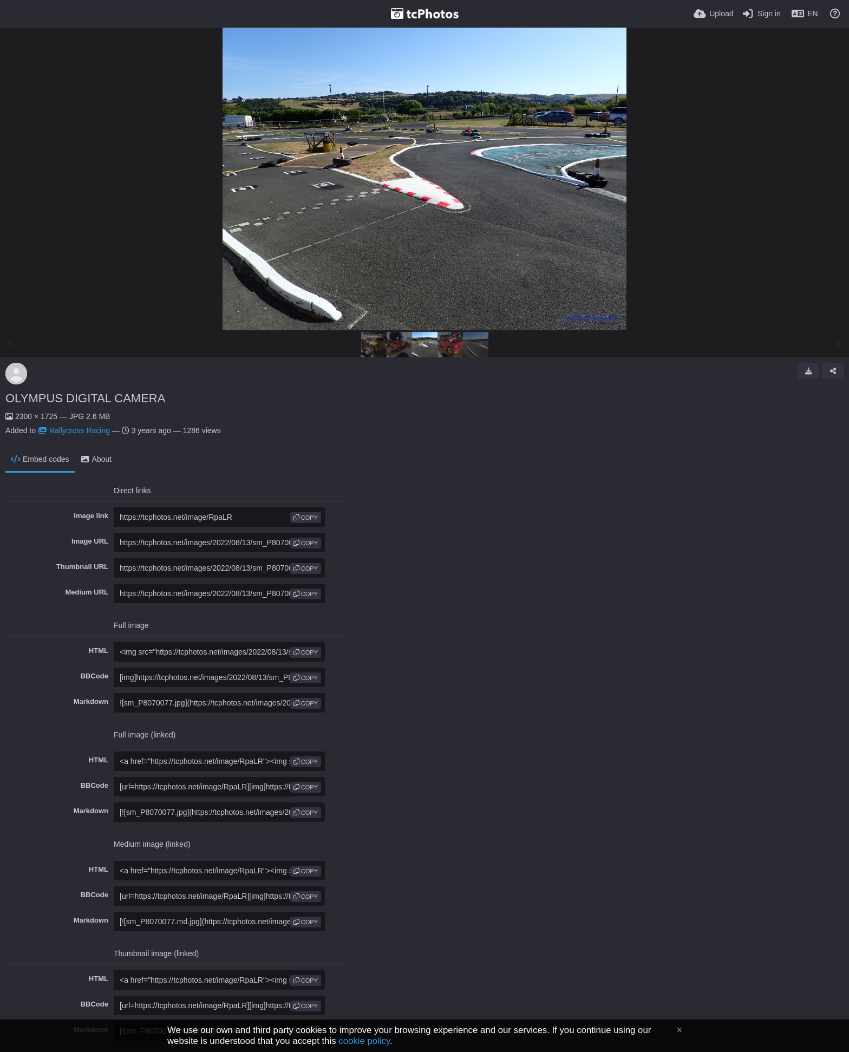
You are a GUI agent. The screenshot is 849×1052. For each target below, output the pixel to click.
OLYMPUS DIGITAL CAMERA (85, 398)
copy (305, 517)
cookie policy (364, 1041)
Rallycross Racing (74, 430)
